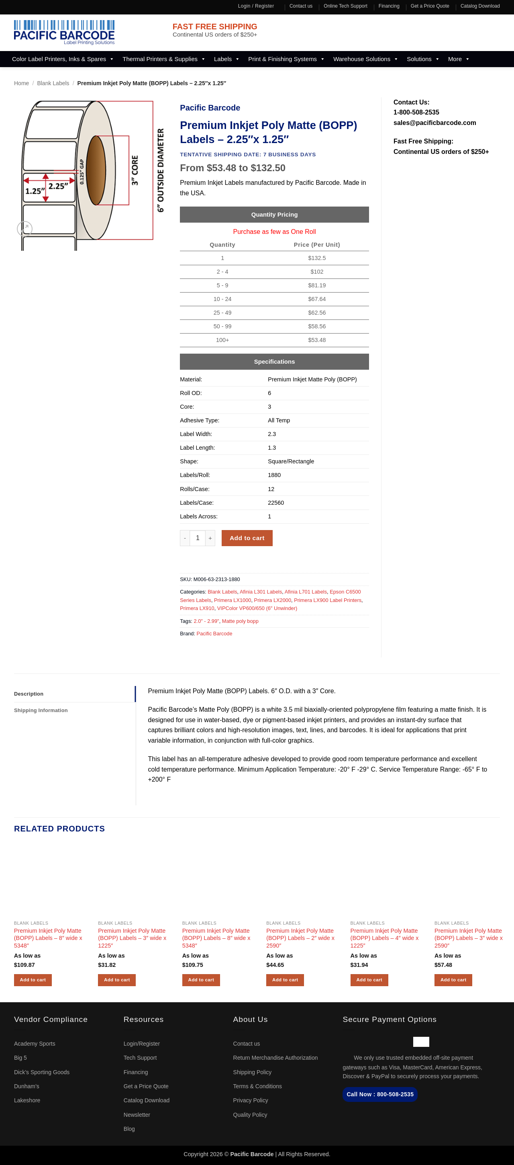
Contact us (301, 6)
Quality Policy (250, 1115)
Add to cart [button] (33, 979)
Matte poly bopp (240, 621)
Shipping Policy (252, 1072)
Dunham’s (26, 1086)
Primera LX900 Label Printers (327, 600)
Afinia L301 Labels (261, 592)
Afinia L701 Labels (306, 592)
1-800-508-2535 (416, 112)
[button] (25, 229)
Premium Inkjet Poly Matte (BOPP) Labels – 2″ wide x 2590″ (300, 938)
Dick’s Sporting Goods (41, 1072)
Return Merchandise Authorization (275, 1057)
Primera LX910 (197, 608)
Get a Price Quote (430, 6)
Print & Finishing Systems (286, 59)
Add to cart (247, 537)
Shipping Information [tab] (41, 710)
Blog (129, 1129)
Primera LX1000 (232, 600)
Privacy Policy (250, 1100)
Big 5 (20, 1057)
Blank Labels (53, 83)
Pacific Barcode (215, 634)
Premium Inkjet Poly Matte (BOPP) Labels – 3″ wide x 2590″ (468, 938)
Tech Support (140, 1057)
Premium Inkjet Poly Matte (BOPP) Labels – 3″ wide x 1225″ (132, 938)
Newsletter (137, 1115)
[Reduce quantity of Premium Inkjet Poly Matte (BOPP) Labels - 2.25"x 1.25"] (185, 538)
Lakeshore (27, 1100)
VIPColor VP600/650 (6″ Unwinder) (257, 608)
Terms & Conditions (257, 1086)
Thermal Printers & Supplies (164, 59)
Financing (389, 6)
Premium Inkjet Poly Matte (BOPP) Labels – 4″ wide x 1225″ (385, 938)
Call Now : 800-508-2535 (380, 1094)
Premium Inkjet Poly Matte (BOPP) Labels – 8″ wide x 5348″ (48, 938)
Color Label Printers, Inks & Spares (63, 59)
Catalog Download (480, 6)
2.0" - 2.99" (206, 621)
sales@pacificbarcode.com (435, 122)
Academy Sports (34, 1043)
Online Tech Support (345, 6)
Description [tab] (28, 694)
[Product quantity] (198, 538)
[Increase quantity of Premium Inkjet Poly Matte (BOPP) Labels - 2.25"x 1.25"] (210, 538)
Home (21, 83)
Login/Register (142, 1043)
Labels (227, 59)
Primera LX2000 (272, 600)
